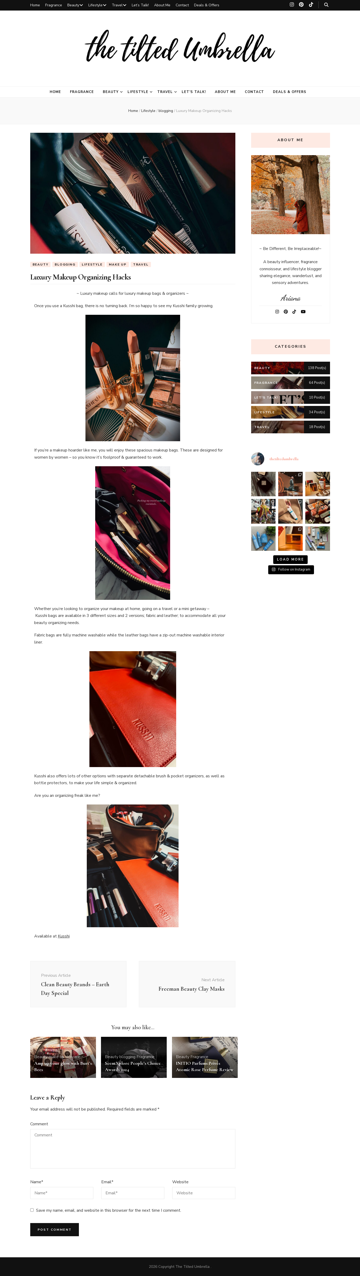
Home (35, 5)
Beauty (73, 5)
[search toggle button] (326, 5)
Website (180, 1182)
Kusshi (64, 936)
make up (117, 264)
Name (36, 1182)
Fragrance (53, 5)
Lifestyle (95, 5)
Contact (182, 5)
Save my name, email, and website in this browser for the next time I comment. (108, 1210)
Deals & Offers (206, 5)
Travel (117, 5)
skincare (72, 1057)
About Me (162, 5)
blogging (65, 264)
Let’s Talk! (140, 5)
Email (107, 1182)
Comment (39, 1124)
